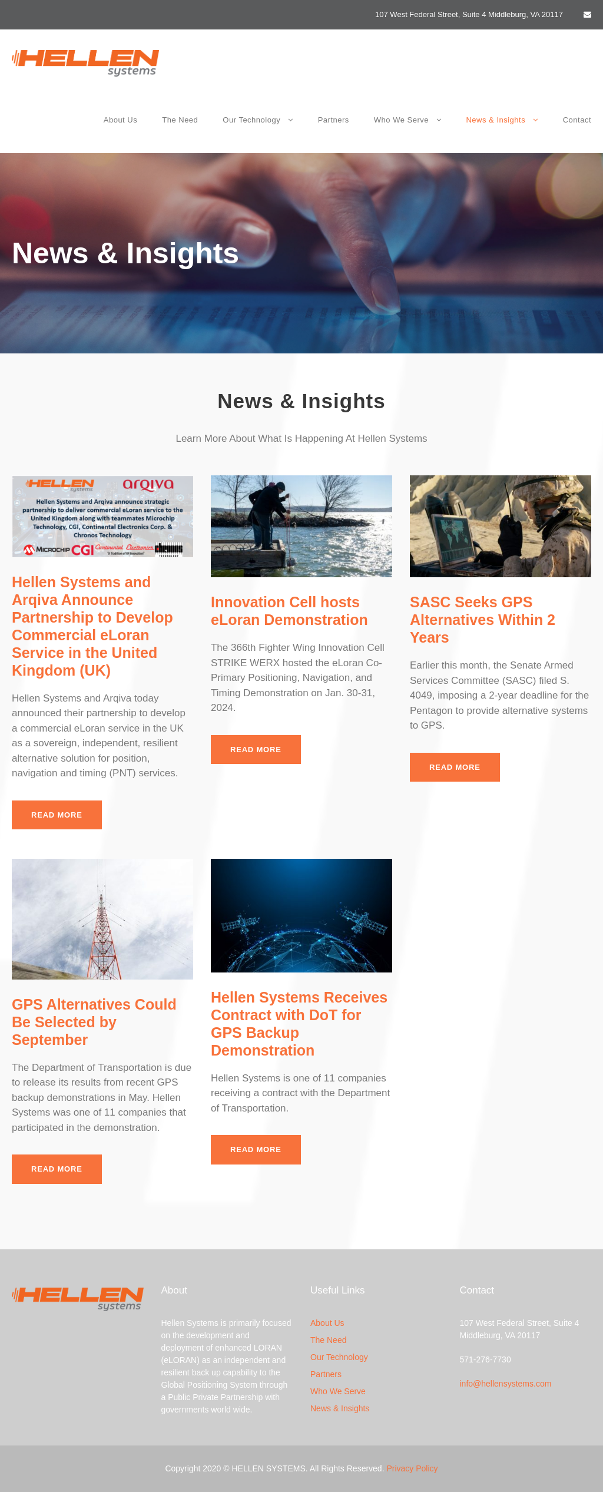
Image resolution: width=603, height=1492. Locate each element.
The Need (180, 119)
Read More (56, 814)
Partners (333, 119)
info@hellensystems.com (506, 1383)
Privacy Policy (412, 1468)
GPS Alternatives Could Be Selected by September (94, 1022)
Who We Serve (401, 119)
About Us (120, 119)
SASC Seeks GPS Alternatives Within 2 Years (482, 620)
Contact (577, 119)
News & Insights (495, 119)
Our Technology (251, 119)
